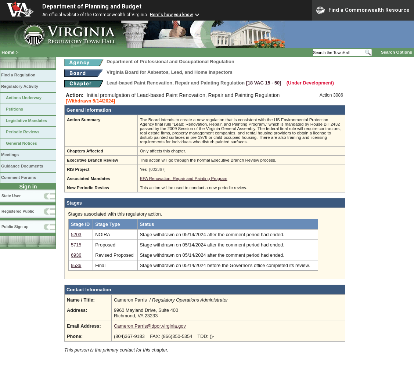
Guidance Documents (22, 166)
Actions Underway (24, 98)
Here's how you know (171, 14)
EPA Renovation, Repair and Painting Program (183, 178)
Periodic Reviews (23, 132)
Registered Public (17, 211)
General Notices (21, 143)
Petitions (14, 109)
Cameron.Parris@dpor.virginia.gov (150, 326)
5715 (76, 245)
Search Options (396, 52)
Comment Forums (18, 177)
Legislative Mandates (26, 120)
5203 (76, 234)
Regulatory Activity (19, 86)
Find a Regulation (18, 75)
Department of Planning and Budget (91, 6)
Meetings (10, 154)
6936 (76, 255)
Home (8, 52)
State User (11, 196)
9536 (76, 265)
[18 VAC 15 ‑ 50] (263, 83)
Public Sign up (14, 226)
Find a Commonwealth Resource (363, 10)
